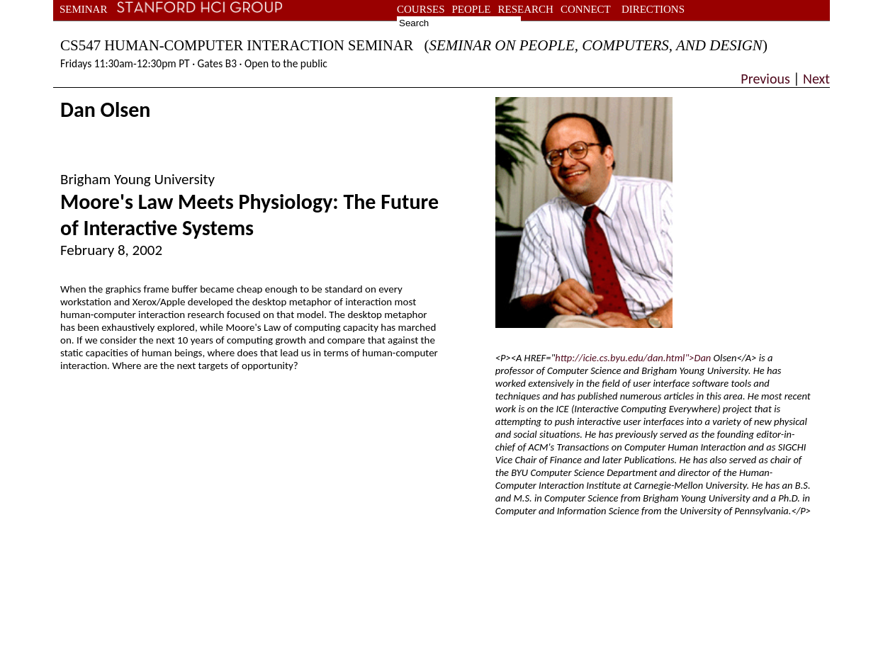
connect (586, 9)
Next (815, 78)
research (525, 9)
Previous (767, 78)
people (471, 9)
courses (421, 9)
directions (653, 9)
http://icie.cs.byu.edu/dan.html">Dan (633, 357)
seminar (83, 9)
